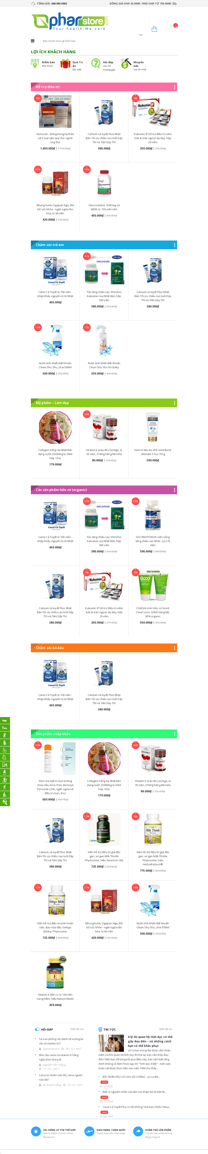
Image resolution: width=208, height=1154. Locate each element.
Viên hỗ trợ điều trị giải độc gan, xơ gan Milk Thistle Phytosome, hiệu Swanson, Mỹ (104, 856)
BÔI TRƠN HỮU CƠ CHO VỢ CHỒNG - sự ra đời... (131, 1077)
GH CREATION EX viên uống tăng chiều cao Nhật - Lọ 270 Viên (153, 541)
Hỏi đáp (108, 62)
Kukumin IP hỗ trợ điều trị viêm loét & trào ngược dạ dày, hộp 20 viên (153, 138)
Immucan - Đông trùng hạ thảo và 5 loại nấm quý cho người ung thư (55, 138)
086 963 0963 (59, 3)
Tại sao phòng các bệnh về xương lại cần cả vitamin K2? (61, 1041)
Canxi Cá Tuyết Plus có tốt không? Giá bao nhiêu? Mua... (137, 1107)
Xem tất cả (77, 1029)
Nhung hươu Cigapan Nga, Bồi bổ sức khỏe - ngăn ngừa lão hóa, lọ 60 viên (55, 209)
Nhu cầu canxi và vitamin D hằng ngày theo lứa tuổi (58, 1057)
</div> (0, 1152)
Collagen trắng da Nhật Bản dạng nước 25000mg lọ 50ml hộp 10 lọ (55, 454)
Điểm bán (48, 62)
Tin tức (109, 1029)
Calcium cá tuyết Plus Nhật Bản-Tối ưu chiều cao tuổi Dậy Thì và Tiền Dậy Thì (104, 138)
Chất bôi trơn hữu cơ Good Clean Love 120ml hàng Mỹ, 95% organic (153, 612)
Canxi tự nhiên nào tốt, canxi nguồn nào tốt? (60, 1077)
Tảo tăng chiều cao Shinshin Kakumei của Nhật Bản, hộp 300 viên (104, 296)
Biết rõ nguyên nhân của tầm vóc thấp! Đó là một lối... (135, 1092)
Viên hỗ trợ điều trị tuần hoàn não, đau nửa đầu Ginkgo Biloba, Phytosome (55, 927)
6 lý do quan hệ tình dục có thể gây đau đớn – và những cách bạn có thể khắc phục (150, 1041)
